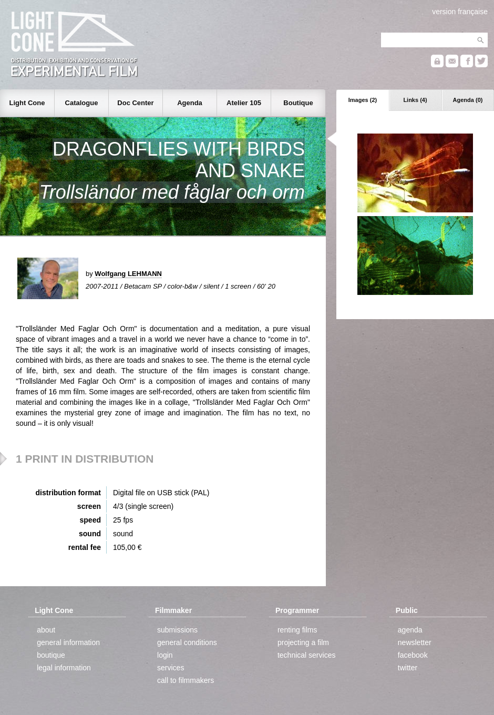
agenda (410, 630)
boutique (51, 655)
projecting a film (303, 642)
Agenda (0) (468, 100)
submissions (177, 630)
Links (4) (415, 100)
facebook (413, 655)
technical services (306, 655)
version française (460, 11)
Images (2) (362, 100)
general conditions (187, 642)
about (46, 630)
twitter (407, 667)
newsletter (414, 642)
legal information (64, 667)
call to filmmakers (185, 680)
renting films (297, 630)
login (165, 655)
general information (68, 642)
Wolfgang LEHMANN (128, 274)
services (170, 667)
